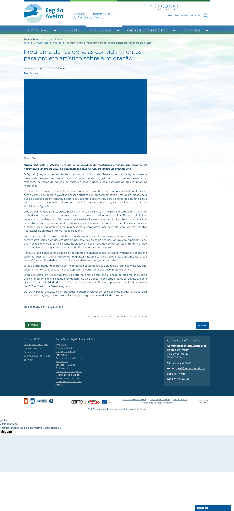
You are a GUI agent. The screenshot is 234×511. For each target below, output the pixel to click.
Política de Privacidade (134, 399)
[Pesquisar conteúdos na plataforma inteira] (207, 15)
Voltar (34, 325)
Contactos (191, 30)
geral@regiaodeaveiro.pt (190, 368)
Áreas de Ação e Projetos (147, 30)
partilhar (202, 326)
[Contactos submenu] (207, 30)
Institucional (38, 30)
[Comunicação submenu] (118, 30)
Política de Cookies (160, 399)
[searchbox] (188, 15)
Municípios (72, 30)
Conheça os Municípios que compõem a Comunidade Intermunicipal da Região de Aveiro (37, 352)
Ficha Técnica (180, 399)
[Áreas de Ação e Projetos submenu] (174, 30)
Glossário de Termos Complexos (157, 402)
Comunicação (100, 30)
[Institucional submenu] (55, 30)
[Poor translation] (8, 432)
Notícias (57, 42)
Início (26, 42)
